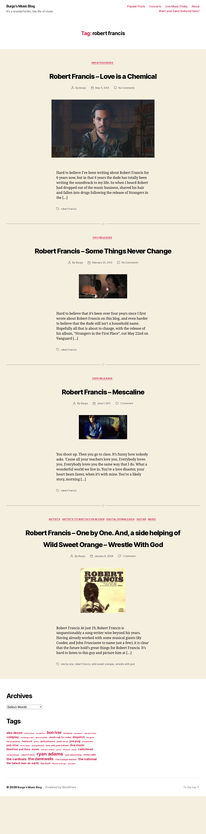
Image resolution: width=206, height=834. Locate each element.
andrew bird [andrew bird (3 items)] (29, 771)
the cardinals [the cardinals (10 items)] (16, 797)
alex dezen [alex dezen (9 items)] (14, 770)
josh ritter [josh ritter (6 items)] (12, 783)
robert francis (69, 221)
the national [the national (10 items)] (87, 797)
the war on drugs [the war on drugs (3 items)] (59, 801)
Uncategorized (103, 63)
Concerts (155, 6)
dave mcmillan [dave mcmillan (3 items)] (41, 775)
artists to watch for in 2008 (82, 545)
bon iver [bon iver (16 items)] (54, 770)
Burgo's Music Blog (23, 6)
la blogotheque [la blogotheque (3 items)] (38, 783)
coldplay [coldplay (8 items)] (12, 774)
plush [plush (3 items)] (74, 787)
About (196, 6)
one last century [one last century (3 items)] (48, 787)
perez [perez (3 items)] (58, 787)
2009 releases (103, 403)
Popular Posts (136, 6)
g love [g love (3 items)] (36, 779)
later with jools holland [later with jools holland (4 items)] (57, 783)
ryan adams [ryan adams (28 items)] (50, 791)
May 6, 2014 (102, 100)
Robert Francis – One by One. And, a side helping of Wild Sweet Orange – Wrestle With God (103, 569)
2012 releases (103, 250)
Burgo (82, 100)
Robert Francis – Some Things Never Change (103, 269)
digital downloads (121, 545)
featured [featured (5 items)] (27, 779)
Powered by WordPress (63, 825)
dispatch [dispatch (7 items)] (79, 774)
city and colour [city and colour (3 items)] (90, 771)
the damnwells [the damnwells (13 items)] (41, 796)
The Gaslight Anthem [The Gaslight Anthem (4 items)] (65, 797)
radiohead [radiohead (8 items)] (85, 787)
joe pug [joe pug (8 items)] (75, 779)
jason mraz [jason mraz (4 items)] (62, 779)
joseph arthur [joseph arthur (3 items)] (87, 779)
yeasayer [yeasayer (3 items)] (71, 801)
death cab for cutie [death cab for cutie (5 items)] (60, 775)
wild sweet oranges (104, 701)
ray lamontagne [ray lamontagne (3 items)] (12, 793)
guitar (144, 545)
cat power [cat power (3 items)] (78, 771)
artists (51, 545)
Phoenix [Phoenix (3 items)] (66, 787)
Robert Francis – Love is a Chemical (103, 82)
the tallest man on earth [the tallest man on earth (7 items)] (22, 801)
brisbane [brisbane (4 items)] (67, 771)
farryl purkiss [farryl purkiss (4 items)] (13, 779)
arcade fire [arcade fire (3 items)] (40, 771)
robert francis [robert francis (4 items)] (28, 792)
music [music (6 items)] (35, 787)
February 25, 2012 (102, 287)
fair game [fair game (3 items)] (90, 775)
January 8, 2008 (103, 594)
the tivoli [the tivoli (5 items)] (45, 801)
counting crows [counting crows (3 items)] (27, 775)
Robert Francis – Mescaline (103, 416)
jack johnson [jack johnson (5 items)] (47, 779)
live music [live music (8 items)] (77, 783)
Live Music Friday (176, 6)
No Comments (127, 100)
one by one (67, 701)
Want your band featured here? (179, 11)
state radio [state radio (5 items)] (89, 792)
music (156, 545)
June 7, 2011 (103, 429)
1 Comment (127, 429)
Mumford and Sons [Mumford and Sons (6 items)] (18, 787)
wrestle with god (127, 701)
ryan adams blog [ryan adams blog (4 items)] (73, 792)
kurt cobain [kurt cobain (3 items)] (25, 783)
